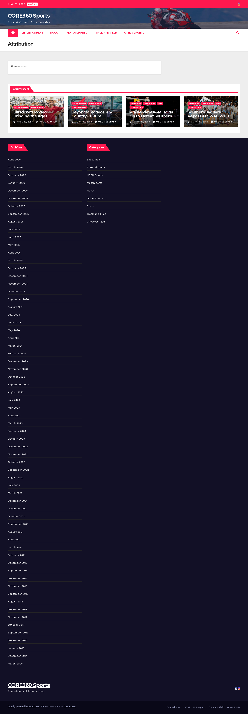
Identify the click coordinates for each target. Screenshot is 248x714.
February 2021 (16, 555)
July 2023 (14, 399)
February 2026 (17, 175)
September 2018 (18, 593)
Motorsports (77, 32)
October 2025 (16, 206)
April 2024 (14, 337)
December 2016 (17, 640)
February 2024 (17, 353)
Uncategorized (79, 107)
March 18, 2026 (84, 122)
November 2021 (17, 508)
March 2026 (15, 167)
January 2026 (16, 182)
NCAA (54, 32)
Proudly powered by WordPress (24, 706)
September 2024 (18, 299)
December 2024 (18, 275)
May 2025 (14, 244)
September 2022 (18, 469)
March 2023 (15, 423)
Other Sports (134, 32)
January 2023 (16, 438)
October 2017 (16, 624)
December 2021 (17, 500)
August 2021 (15, 531)
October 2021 (16, 516)
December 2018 (17, 578)
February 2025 (17, 268)
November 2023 (18, 368)
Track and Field (105, 32)
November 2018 (17, 586)
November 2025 (18, 198)
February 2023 (17, 430)
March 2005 (15, 663)
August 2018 (15, 601)
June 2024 (14, 322)
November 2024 (18, 283)
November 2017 (17, 617)
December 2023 (18, 361)
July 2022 (14, 485)
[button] (237, 32)
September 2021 (18, 524)
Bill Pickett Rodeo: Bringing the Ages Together (30, 116)
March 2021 (15, 547)
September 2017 (18, 632)
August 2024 (16, 306)
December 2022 (18, 446)
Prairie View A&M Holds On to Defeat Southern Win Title (151, 116)
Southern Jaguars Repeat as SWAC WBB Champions (208, 116)
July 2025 (14, 229)
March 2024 (15, 345)
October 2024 (16, 291)
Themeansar (70, 706)
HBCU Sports (149, 103)
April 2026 (14, 159)
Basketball (135, 103)
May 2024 (14, 330)
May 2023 (14, 407)
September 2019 (18, 570)
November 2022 (18, 454)
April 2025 (14, 252)
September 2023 (18, 384)
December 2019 (17, 562)
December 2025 (18, 190)
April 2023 (14, 415)
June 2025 (14, 237)
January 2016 (16, 648)
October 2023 (16, 376)
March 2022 (15, 493)
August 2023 (16, 392)
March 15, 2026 (142, 122)
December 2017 (17, 609)
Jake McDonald (46, 122)
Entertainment (32, 32)
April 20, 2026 (25, 122)
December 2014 (17, 655)
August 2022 (16, 477)
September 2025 (18, 213)
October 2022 (16, 461)
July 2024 (14, 314)
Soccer (91, 206)
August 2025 (16, 221)
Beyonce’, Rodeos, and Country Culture (92, 114)
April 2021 (14, 539)
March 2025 (15, 260)
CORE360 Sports (29, 15)
